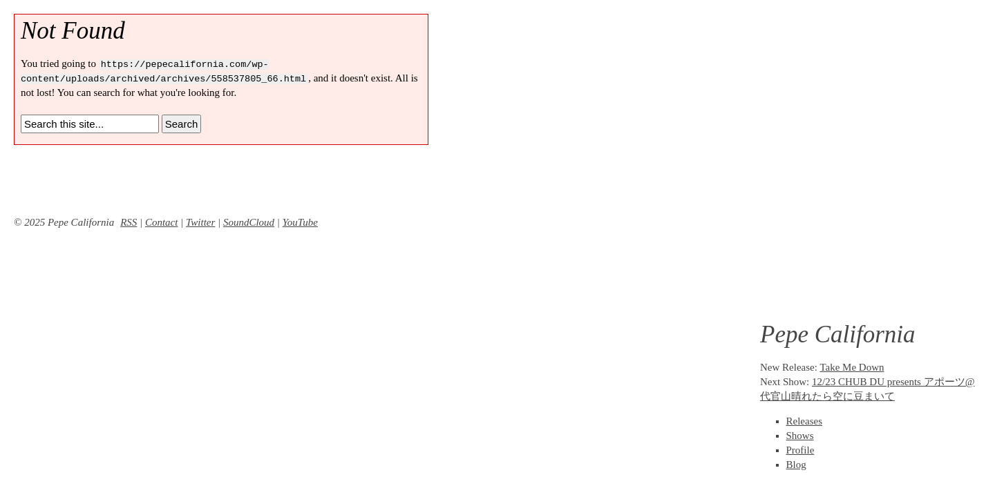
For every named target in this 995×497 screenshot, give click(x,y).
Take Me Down (851, 367)
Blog (796, 464)
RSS (128, 222)
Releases (804, 421)
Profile (800, 450)
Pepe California (838, 334)
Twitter (200, 222)
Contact (161, 222)
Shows (800, 435)
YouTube (300, 222)
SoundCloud (248, 222)
